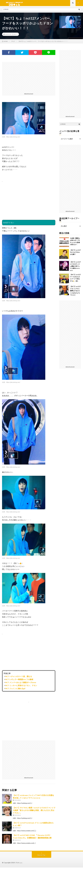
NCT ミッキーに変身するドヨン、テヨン (21, 687)
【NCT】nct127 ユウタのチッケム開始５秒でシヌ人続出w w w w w (75, 268)
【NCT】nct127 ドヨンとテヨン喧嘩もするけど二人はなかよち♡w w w (75, 292)
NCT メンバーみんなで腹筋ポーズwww (20, 684)
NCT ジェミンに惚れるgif (15, 690)
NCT (15, 35)
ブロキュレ (18, 864)
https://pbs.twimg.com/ (13, 138)
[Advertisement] (28, 78)
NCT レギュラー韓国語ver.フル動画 (19, 681)
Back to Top (42, 856)
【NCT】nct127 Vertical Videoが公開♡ (75, 254)
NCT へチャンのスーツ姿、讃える (18, 678)
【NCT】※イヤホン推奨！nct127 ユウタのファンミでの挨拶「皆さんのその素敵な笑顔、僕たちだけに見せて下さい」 (34, 811)
